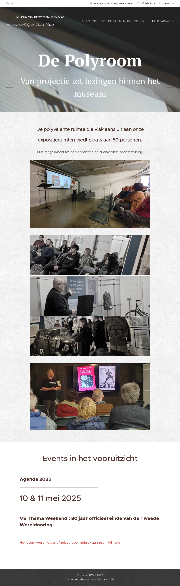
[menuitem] (89, 21)
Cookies (111, 579)
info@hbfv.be (148, 3)
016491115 (168, 3)
